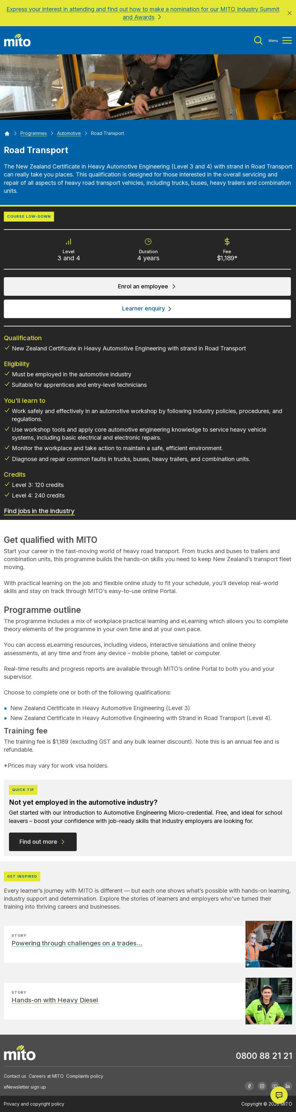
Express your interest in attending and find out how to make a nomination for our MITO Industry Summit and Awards (142, 13)
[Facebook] (249, 1086)
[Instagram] (262, 1086)
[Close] (289, 13)
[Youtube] (274, 1086)
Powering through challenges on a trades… (77, 943)
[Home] (7, 133)
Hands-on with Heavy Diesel (55, 1000)
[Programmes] (33, 133)
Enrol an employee (147, 286)
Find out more (42, 841)
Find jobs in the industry (39, 511)
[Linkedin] (287, 1086)
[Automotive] (69, 133)
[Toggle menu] (273, 40)
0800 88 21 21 (264, 1056)
